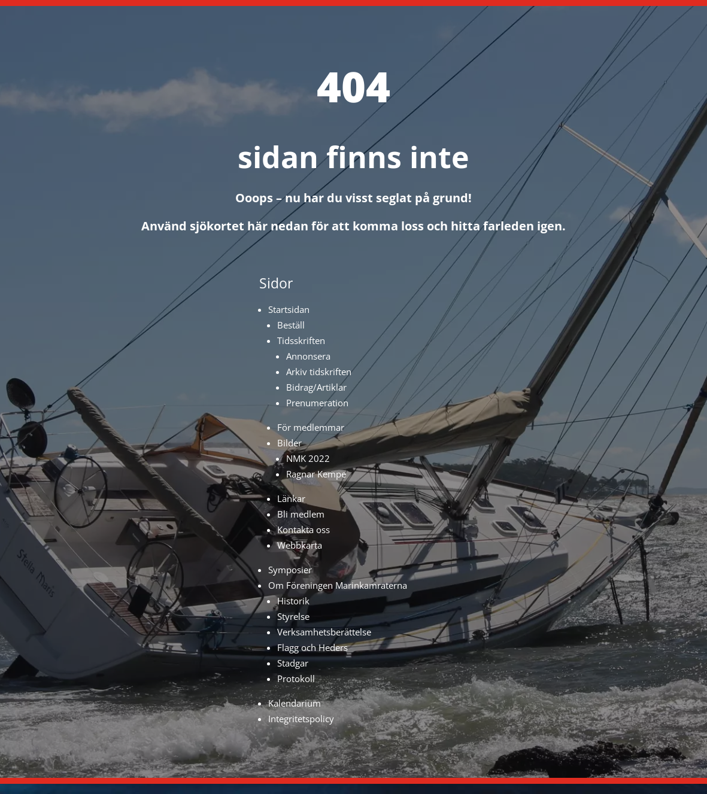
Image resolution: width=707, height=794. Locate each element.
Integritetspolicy (301, 719)
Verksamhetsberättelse (324, 632)
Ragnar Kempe (316, 474)
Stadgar (292, 663)
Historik (293, 601)
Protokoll (296, 679)
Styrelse (293, 616)
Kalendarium (294, 703)
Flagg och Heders (312, 647)
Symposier (290, 570)
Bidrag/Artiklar (316, 387)
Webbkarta (299, 545)
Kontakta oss (303, 530)
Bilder (289, 443)
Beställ (291, 325)
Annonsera (308, 356)
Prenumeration (317, 403)
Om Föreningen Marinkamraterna (337, 585)
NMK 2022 (308, 458)
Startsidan (288, 309)
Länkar (291, 498)
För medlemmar (310, 427)
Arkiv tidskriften (318, 372)
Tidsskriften (301, 340)
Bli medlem (300, 514)
